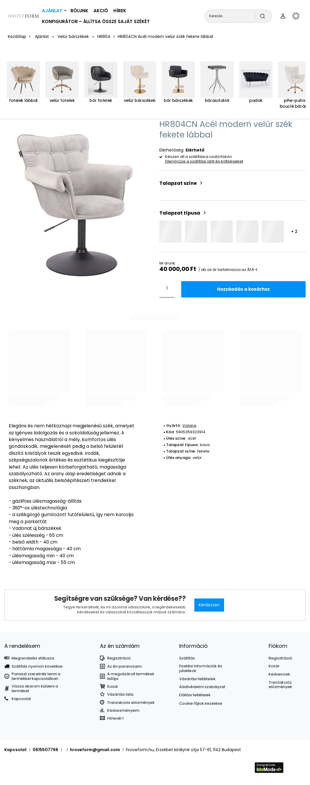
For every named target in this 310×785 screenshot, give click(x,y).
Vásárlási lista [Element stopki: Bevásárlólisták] (120, 694)
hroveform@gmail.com (95, 750)
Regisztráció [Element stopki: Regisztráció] (119, 658)
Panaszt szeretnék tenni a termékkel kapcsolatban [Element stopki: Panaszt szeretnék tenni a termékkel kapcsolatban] (36, 676)
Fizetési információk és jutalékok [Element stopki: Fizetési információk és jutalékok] (200, 668)
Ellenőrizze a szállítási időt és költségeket (204, 161)
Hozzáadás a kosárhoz (243, 289)
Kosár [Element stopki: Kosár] (112, 686)
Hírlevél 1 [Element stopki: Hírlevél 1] (115, 718)
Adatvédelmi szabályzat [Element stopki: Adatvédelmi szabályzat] (202, 687)
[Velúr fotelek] (62, 85)
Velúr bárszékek (73, 36)
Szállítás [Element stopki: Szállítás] (187, 658)
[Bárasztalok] (217, 85)
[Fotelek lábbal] (23, 85)
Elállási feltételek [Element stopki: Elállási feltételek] (195, 695)
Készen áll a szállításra (186, 156)
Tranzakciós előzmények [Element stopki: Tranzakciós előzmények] (131, 702)
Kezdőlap (17, 36)
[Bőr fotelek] (101, 85)
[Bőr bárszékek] (178, 85)
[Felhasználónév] (282, 16)
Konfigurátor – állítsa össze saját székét (96, 21)
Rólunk (79, 11)
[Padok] (256, 85)
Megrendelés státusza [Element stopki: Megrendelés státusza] (33, 658)
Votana (189, 425)
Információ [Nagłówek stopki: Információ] (193, 646)
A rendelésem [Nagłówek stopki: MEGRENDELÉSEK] (22, 646)
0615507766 (45, 750)
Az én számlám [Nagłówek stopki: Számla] (120, 646)
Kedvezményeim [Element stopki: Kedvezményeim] (123, 710)
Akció (101, 11)
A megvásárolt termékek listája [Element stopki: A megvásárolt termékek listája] (130, 676)
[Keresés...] (238, 16)
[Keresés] (264, 16)
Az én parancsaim (124, 666)
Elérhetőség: (171, 150)
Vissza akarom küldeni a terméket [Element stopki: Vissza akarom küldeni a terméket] (35, 688)
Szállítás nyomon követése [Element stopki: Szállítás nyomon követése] (37, 666)
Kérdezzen (209, 605)
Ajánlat (52, 11)
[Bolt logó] (23, 16)
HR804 (103, 36)
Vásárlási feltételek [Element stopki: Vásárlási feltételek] (197, 679)
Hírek (119, 11)
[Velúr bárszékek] (139, 85)
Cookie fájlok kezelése (200, 703)
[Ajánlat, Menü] (65, 10)
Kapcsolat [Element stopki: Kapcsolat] (21, 699)
